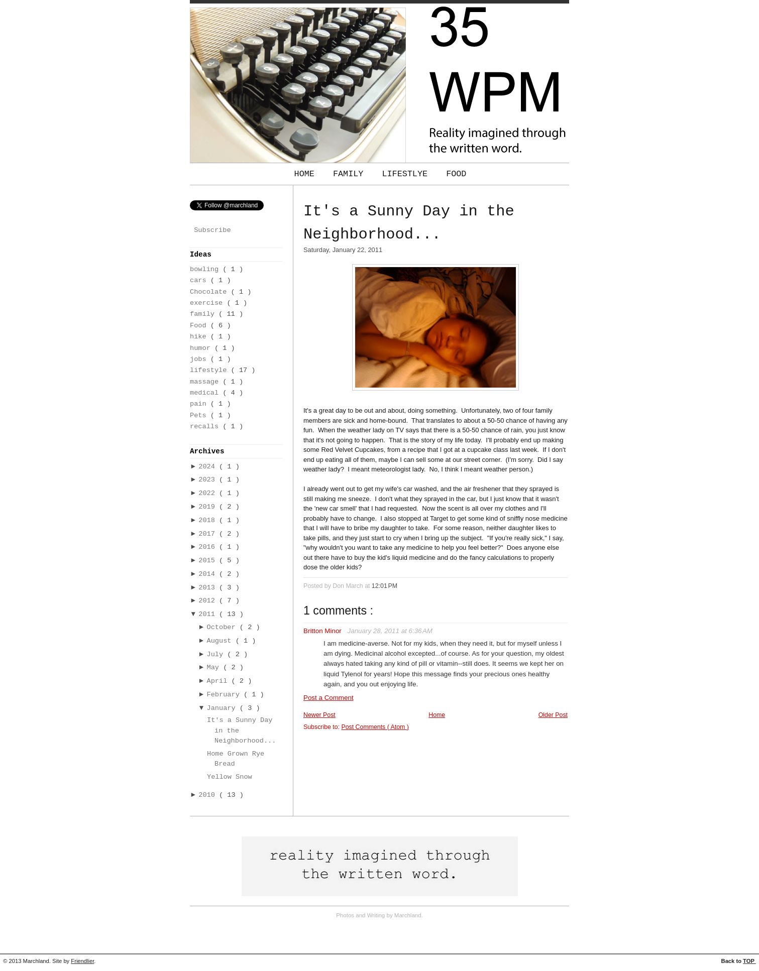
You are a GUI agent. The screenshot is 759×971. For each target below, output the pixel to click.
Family (351, 174)
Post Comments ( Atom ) (374, 727)
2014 (208, 574)
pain (200, 404)
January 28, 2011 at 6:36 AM (390, 631)
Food (456, 174)
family (204, 314)
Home (306, 174)
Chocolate (210, 292)
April (219, 681)
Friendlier (82, 961)
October (223, 627)
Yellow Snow (229, 777)
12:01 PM (384, 585)
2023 (208, 479)
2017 (208, 534)
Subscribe (212, 230)
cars (200, 280)
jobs (200, 359)
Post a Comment (328, 697)
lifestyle (210, 370)
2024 (208, 466)
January (223, 708)
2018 (208, 520)
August (221, 641)
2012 (208, 600)
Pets (200, 415)
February (225, 694)
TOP (749, 961)
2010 (208, 795)
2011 (208, 614)
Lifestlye (407, 174)
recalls (206, 426)
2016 (208, 547)
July (217, 654)
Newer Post (319, 714)
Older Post (553, 714)
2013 (208, 587)
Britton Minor (323, 631)
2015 (208, 560)
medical (206, 393)
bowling (206, 269)
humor (202, 348)
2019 (208, 507)
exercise (208, 303)
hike (200, 336)
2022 (208, 493)
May (215, 667)
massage (206, 382)
